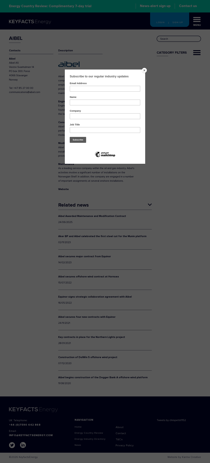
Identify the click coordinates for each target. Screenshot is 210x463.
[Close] (144, 70)
